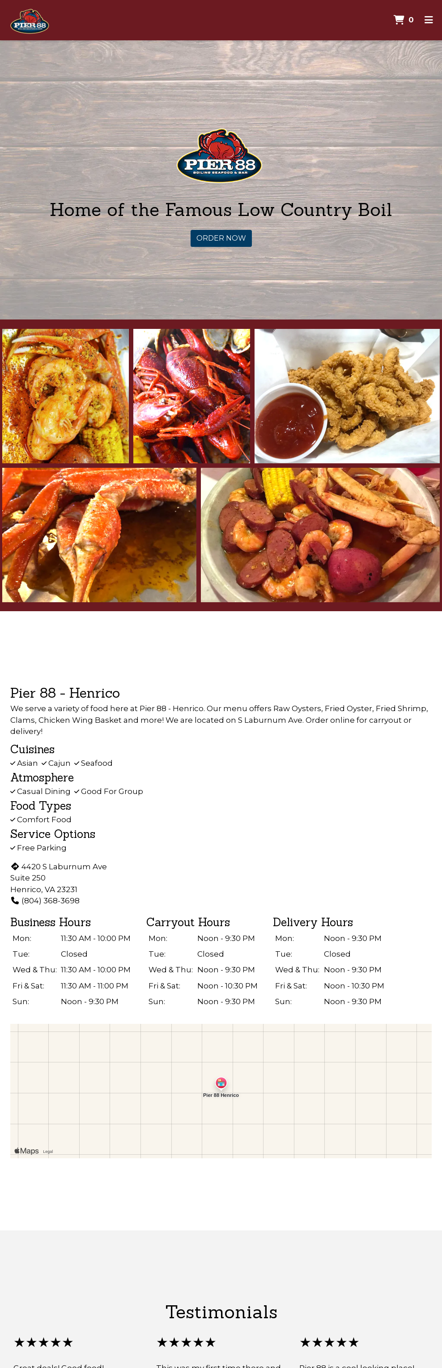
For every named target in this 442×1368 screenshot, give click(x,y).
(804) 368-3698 (45, 900)
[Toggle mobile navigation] (428, 20)
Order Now (221, 238)
